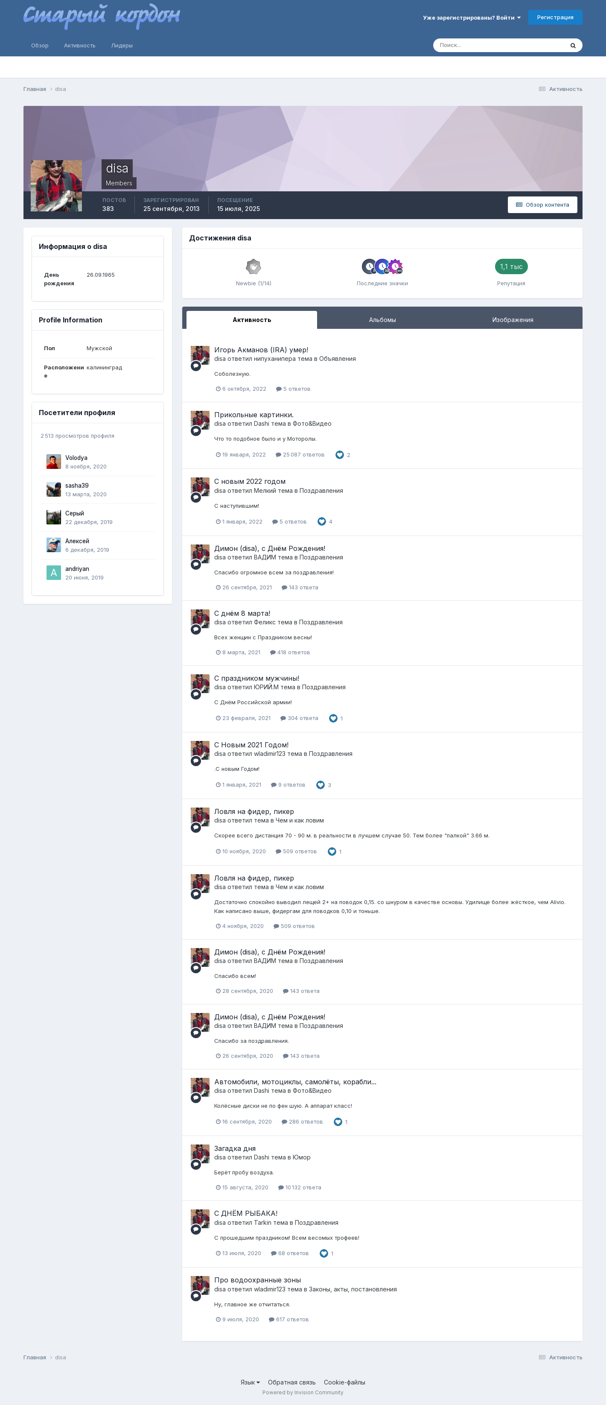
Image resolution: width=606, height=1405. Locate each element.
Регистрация (555, 17)
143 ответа (300, 587)
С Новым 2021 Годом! (251, 745)
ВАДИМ (265, 557)
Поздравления (321, 490)
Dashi (261, 423)
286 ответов (302, 1121)
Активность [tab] (252, 319)
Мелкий (265, 490)
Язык (250, 1382)
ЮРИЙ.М (266, 687)
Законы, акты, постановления (353, 1289)
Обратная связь (292, 1382)
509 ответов (296, 851)
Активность (80, 45)
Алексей (77, 541)
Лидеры (122, 45)
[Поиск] (462, 45)
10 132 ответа (299, 1187)
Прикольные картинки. (254, 414)
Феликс (265, 622)
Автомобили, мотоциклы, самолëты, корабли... (295, 1081)
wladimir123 (270, 753)
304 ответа (299, 717)
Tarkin (262, 1222)
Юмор (302, 1157)
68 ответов (290, 1253)
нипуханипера (275, 358)
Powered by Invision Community (303, 1392)
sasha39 (77, 485)
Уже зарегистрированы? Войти (472, 17)
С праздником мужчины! (256, 678)
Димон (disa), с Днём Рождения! (269, 548)
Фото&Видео (312, 423)
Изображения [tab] (512, 319)
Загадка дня (235, 1148)
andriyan (77, 568)
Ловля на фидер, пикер (254, 811)
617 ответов (289, 1319)
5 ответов (293, 388)
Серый (74, 513)
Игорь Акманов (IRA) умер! (261, 349)
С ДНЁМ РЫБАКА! (245, 1213)
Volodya (76, 457)
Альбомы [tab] (382, 319)
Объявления (337, 358)
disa (220, 358)
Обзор (40, 45)
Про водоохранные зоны (257, 1280)
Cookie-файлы (344, 1382)
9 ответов (288, 784)
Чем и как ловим (300, 820)
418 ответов (290, 652)
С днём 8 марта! (242, 613)
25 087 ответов (300, 454)
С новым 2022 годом (250, 481)
